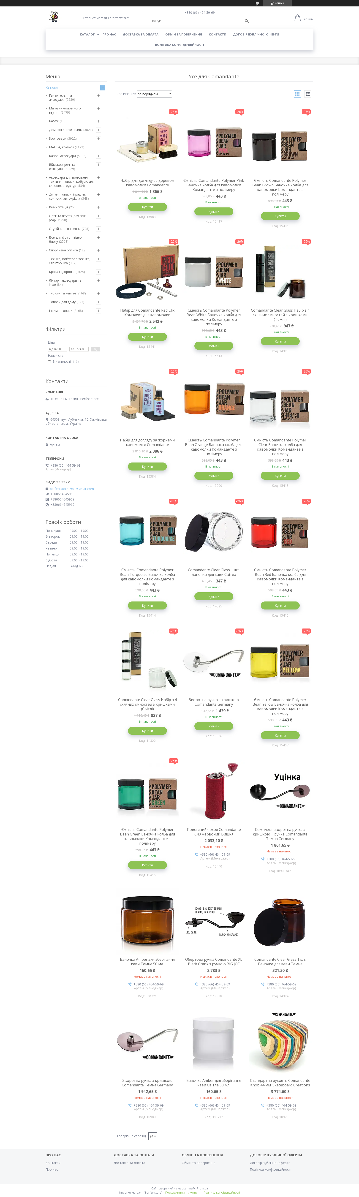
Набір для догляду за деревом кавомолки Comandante (147, 182)
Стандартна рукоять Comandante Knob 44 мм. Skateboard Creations (280, 1082)
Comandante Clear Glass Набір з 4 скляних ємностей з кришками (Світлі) (147, 704)
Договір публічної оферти (256, 34)
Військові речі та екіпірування (62, 166)
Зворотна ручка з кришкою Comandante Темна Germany (147, 1082)
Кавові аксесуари (62, 156)
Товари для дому (62, 302)
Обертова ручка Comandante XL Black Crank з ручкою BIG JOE (213, 961)
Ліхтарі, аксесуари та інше (65, 282)
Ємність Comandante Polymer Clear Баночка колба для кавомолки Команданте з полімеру (280, 447)
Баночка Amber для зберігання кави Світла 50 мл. (213, 1082)
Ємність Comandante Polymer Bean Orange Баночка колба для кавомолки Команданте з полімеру (213, 447)
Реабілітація (58, 207)
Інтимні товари (60, 310)
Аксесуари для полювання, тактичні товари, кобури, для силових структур (72, 181)
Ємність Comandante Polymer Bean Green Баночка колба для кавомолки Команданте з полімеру (147, 836)
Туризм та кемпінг (63, 293)
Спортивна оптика (63, 250)
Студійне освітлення (65, 228)
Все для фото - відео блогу (65, 239)
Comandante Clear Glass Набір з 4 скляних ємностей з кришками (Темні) (280, 315)
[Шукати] (247, 21)
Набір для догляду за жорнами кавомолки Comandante (147, 442)
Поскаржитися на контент (183, 1192)
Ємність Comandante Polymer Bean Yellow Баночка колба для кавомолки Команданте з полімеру (280, 706)
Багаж (54, 121)
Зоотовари (57, 138)
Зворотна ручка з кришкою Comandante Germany (214, 702)
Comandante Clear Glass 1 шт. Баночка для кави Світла (214, 572)
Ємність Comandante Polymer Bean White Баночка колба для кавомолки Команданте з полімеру (214, 317)
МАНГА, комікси (61, 147)
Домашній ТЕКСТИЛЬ (65, 130)
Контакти (217, 34)
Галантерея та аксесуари (60, 97)
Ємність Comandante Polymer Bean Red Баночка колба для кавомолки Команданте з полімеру (280, 577)
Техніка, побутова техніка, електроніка (69, 261)
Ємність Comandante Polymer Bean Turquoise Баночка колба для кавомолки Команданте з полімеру (147, 577)
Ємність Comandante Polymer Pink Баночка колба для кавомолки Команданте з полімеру (213, 185)
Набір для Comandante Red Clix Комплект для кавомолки (147, 312)
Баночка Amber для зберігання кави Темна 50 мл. (147, 961)
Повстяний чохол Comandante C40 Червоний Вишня (214, 831)
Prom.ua (202, 1188)
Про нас (109, 34)
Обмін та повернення (183, 34)
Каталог (87, 34)
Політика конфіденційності (179, 45)
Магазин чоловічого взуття (65, 110)
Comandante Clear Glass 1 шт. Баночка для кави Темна (280, 961)
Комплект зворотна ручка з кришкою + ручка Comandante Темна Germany (280, 834)
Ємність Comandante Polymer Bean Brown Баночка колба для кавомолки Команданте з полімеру (280, 187)
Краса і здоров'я (61, 271)
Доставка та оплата (140, 34)
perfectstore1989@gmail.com (72, 489)
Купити (147, 207)
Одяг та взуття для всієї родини (68, 218)
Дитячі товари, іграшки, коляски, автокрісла (67, 196)
